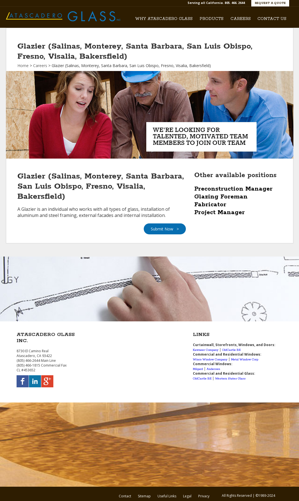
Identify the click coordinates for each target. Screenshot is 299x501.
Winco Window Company (210, 360)
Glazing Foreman (221, 197)
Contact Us (271, 18)
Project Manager (219, 212)
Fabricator (210, 205)
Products (211, 18)
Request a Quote (270, 3)
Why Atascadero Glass (164, 18)
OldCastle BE (231, 350)
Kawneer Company (205, 350)
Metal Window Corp (244, 360)
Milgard (198, 369)
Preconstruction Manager (233, 189)
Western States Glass (230, 379)
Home (23, 65)
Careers (240, 18)
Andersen (213, 369)
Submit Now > (165, 229)
